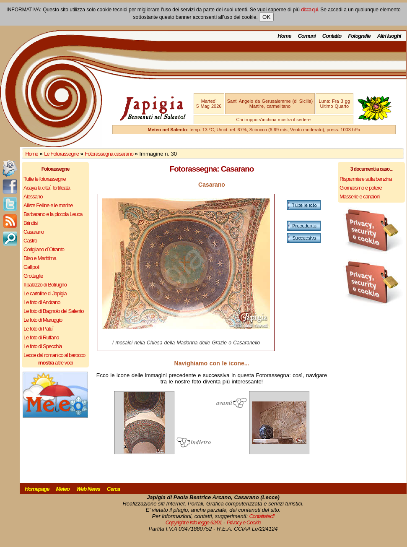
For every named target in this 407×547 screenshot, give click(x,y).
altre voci (55, 362)
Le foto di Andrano (41, 302)
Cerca (113, 489)
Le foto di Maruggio (42, 320)
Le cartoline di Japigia (45, 293)
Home (284, 36)
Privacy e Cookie (244, 522)
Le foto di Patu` (38, 329)
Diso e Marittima (39, 258)
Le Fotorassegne (61, 154)
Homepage (37, 489)
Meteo (63, 489)
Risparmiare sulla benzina (366, 179)
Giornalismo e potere (361, 188)
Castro (30, 240)
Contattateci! (261, 516)
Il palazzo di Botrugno (45, 284)
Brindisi (30, 223)
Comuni (306, 36)
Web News (88, 489)
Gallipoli (31, 267)
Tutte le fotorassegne (44, 179)
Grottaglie (33, 276)
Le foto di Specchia (42, 346)
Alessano (32, 196)
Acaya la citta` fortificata (46, 188)
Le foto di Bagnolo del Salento (53, 311)
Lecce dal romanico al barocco (54, 355)
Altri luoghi (389, 36)
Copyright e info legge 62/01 (194, 522)
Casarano (33, 232)
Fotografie (359, 36)
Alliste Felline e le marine (48, 205)
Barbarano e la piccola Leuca (52, 214)
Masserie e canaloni (360, 196)
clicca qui (309, 10)
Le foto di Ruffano (41, 337)
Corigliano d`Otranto (43, 249)
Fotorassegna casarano (109, 154)
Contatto (331, 36)
